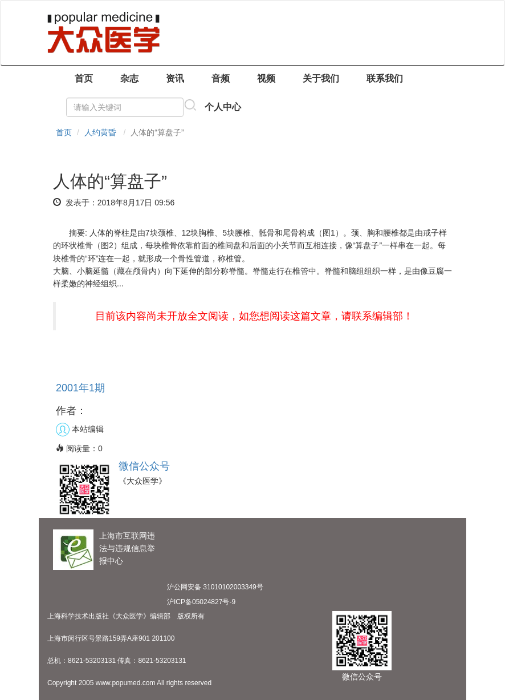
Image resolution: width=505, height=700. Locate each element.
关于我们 (321, 78)
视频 (266, 78)
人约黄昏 (100, 132)
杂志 (129, 78)
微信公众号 (144, 466)
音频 (220, 78)
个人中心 (223, 107)
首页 (84, 78)
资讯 (175, 78)
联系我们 (384, 78)
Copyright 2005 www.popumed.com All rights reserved (129, 683)
